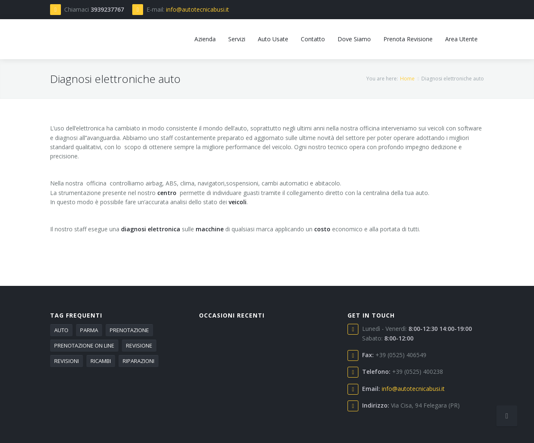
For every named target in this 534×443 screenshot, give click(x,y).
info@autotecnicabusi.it (197, 9)
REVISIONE (139, 345)
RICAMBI (101, 361)
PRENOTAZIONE (129, 330)
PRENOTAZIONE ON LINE (84, 345)
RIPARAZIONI (138, 361)
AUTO (61, 330)
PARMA (89, 330)
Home (407, 78)
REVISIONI (66, 361)
